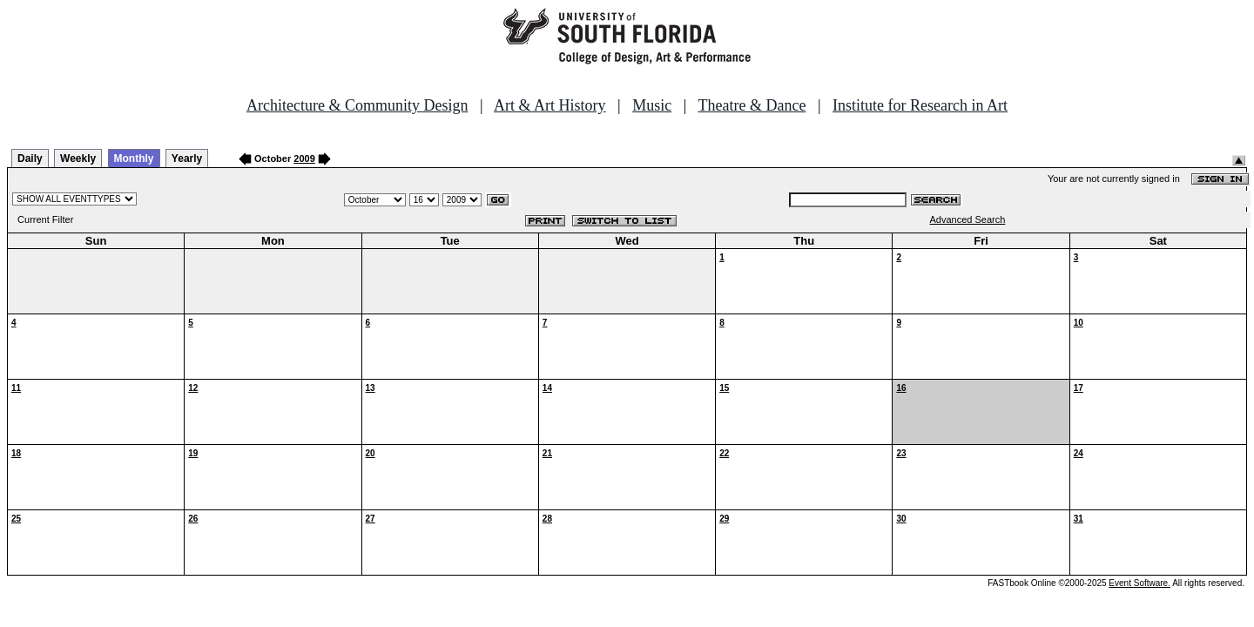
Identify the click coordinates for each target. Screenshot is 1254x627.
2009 (303, 158)
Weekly (78, 158)
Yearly (187, 158)
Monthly (134, 158)
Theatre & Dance (752, 105)
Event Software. (1139, 583)
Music (651, 105)
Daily (30, 158)
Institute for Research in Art (920, 105)
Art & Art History (550, 105)
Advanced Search (968, 219)
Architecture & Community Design (357, 105)
